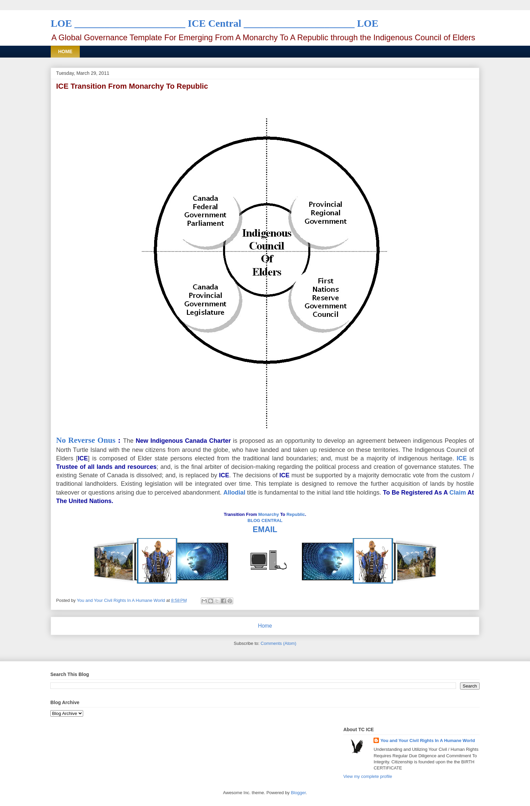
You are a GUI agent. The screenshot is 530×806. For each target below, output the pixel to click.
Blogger (298, 792)
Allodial (234, 492)
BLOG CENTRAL (264, 520)
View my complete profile (367, 776)
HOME (65, 51)
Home (265, 626)
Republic (295, 514)
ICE (462, 458)
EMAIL (265, 529)
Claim (457, 492)
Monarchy (268, 514)
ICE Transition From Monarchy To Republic (132, 86)
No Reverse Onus (86, 440)
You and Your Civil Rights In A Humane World (427, 740)
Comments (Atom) (278, 643)
